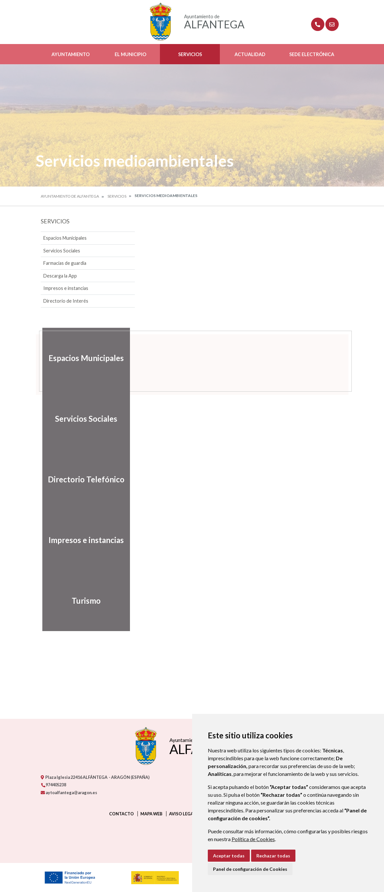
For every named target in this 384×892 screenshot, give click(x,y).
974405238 (53, 784)
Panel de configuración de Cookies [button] (250, 869)
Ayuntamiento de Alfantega (70, 196)
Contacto (121, 813)
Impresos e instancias (65, 288)
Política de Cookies (253, 839)
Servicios (190, 54)
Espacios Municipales (65, 238)
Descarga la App (60, 276)
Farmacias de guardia (64, 263)
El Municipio (130, 54)
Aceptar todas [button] (229, 855)
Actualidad (250, 54)
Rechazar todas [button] (273, 855)
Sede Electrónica (311, 54)
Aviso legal (182, 813)
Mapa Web (151, 813)
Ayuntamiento (70, 54)
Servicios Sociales (61, 250)
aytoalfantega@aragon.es (69, 792)
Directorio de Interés (65, 301)
